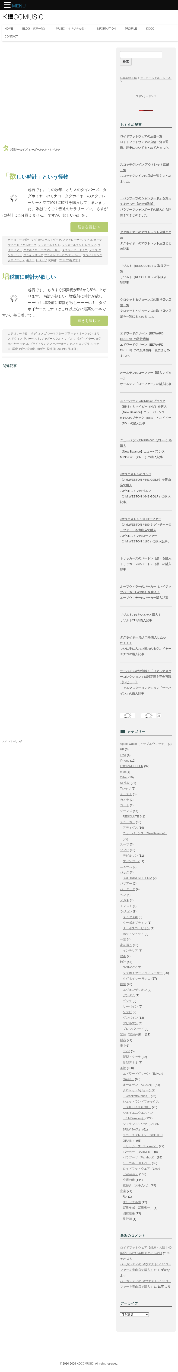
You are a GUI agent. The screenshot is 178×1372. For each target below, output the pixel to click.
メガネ (124, 900)
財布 (123, 1040)
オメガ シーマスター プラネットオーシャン (65, 333)
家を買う (126, 945)
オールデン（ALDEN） (138, 1084)
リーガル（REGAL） (137, 1163)
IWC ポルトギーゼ (49, 240)
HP (122, 749)
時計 (26, 240)
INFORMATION (106, 28)
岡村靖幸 (129, 1213)
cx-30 (126, 1051)
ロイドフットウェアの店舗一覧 (141, 136)
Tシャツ (125, 788)
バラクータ (127, 889)
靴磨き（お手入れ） (136, 1185)
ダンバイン (130, 1017)
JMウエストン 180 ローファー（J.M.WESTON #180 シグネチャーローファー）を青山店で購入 (146, 524)
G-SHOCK (130, 967)
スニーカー (127, 822)
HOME (9, 28)
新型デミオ (130, 1062)
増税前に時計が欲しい (29, 277)
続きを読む (89, 227)
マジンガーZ (131, 861)
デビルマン (130, 855)
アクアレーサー (72, 240)
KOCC (150, 28)
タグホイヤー (85, 338)
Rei (125, 1196)
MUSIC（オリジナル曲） (71, 28)
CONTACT (11, 36)
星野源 (127, 1219)
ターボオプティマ (135, 922)
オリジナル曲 (132, 1202)
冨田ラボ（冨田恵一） (138, 1207)
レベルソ (41, 260)
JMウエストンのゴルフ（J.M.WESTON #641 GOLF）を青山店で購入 (145, 479)
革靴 (123, 1068)
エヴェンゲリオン (135, 989)
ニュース (126, 866)
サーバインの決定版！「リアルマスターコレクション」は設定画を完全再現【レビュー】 (145, 676)
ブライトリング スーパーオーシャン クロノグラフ (61, 343)
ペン (123, 894)
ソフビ (124, 850)
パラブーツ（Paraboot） (139, 1157)
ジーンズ (126, 811)
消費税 (30, 349)
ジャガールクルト (49, 245)
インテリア (130, 950)
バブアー (126, 883)
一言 (123, 939)
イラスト (126, 794)
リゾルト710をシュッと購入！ (140, 614)
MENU (19, 5)
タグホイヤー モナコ (75, 250)
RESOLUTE (131, 816)
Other (124, 777)
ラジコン (126, 911)
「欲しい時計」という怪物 (35, 177)
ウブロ (88, 240)
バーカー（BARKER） (138, 1152)
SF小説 (125, 783)
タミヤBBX (130, 917)
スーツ (124, 844)
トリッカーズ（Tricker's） (140, 1146)
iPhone (124, 760)
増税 (15, 349)
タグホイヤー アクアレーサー (41, 250)
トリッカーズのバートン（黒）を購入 (145, 558)
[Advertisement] (55, 93)
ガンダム (129, 995)
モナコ (30, 260)
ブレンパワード (133, 1029)
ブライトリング (33, 255)
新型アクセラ (132, 1057)
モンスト (126, 906)
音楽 (123, 1191)
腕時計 (40, 349)
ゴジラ (127, 1001)
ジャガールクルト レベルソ (79, 245)
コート (124, 805)
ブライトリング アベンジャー (62, 255)
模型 (123, 984)
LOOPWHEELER (131, 766)
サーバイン (130, 1006)
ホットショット (133, 934)
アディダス (130, 827)
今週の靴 (129, 1179)
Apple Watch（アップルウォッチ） (143, 744)
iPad (123, 755)
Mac (123, 771)
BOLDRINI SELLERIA (137, 878)
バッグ (124, 872)
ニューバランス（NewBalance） (145, 833)
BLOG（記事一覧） (34, 28)
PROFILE (131, 28)
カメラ (124, 799)
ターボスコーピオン (136, 928)
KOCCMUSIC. (86, 1363)
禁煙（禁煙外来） (132, 1034)
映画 (123, 956)
